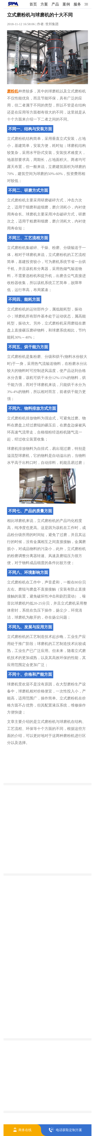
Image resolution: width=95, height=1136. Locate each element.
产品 (55, 4)
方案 (44, 4)
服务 (77, 4)
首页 (33, 4)
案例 (66, 4)
